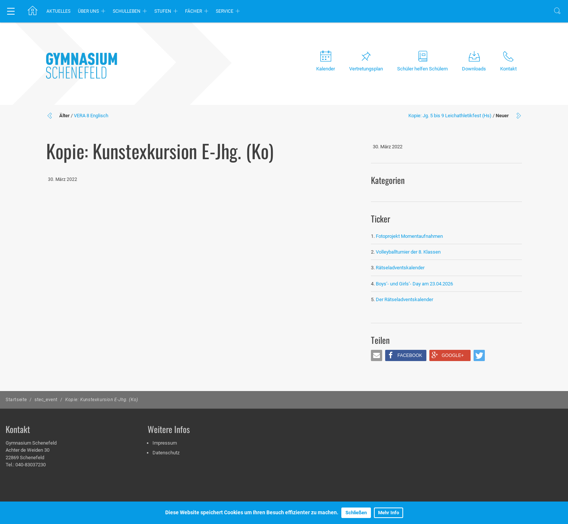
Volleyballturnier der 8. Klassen (408, 252)
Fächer (193, 11)
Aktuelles (58, 11)
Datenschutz (165, 452)
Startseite (16, 399)
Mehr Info (388, 512)
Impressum (164, 443)
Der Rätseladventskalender (404, 299)
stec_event (46, 399)
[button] (376, 355)
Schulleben (127, 11)
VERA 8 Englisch (91, 115)
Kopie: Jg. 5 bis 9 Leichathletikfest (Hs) (450, 115)
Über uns (88, 11)
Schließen (356, 512)
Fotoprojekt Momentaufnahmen (409, 236)
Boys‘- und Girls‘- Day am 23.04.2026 (414, 284)
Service (224, 11)
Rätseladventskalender (400, 267)
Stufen (162, 11)
